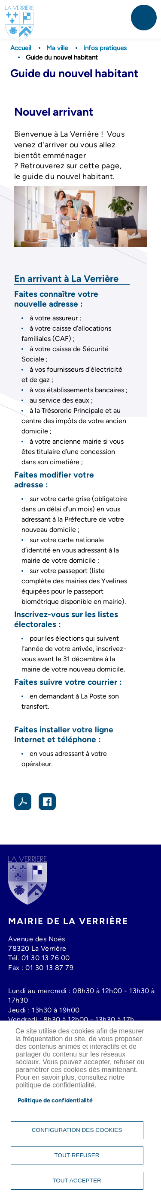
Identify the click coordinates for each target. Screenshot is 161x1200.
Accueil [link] (20, 48)
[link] (19, 15)
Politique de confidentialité (55, 1100)
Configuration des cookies (77, 1130)
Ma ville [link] (57, 48)
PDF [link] (22, 801)
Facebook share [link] (47, 801)
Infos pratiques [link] (105, 48)
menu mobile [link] (144, 17)
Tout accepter (76, 1180)
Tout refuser (76, 1155)
